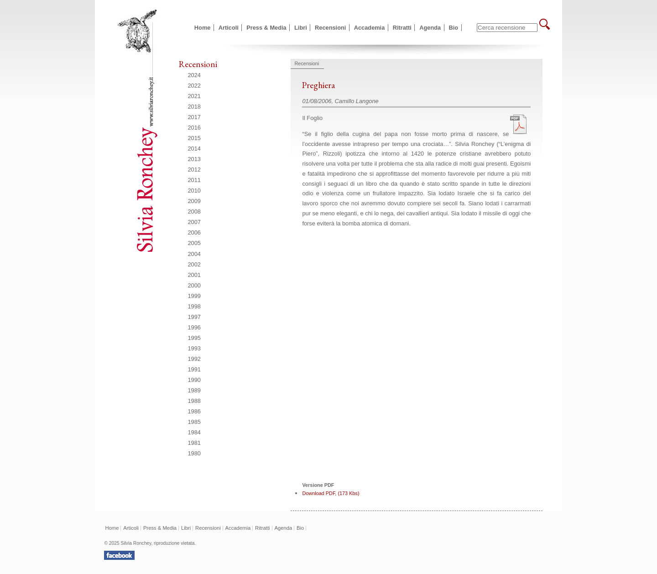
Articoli (229, 27)
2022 (194, 85)
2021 (194, 96)
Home (202, 27)
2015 (194, 138)
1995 (194, 337)
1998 (194, 306)
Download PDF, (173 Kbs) (330, 493)
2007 (194, 222)
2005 (194, 243)
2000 (194, 285)
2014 (194, 148)
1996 (194, 327)
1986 (194, 411)
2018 (194, 106)
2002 (194, 264)
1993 (194, 348)
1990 (194, 379)
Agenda (430, 27)
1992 (194, 358)
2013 (194, 159)
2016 (194, 127)
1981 (194, 442)
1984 (194, 432)
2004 (194, 253)
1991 (194, 369)
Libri (300, 27)
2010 (194, 190)
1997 (194, 316)
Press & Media (266, 27)
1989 (194, 390)
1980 (194, 453)
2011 (194, 180)
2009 (194, 201)
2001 (194, 274)
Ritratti (402, 27)
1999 (194, 295)
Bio (454, 27)
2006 (194, 232)
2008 (194, 211)
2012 (194, 169)
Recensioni (330, 27)
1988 (194, 400)
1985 (194, 421)
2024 (194, 75)
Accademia (369, 27)
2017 (194, 117)
